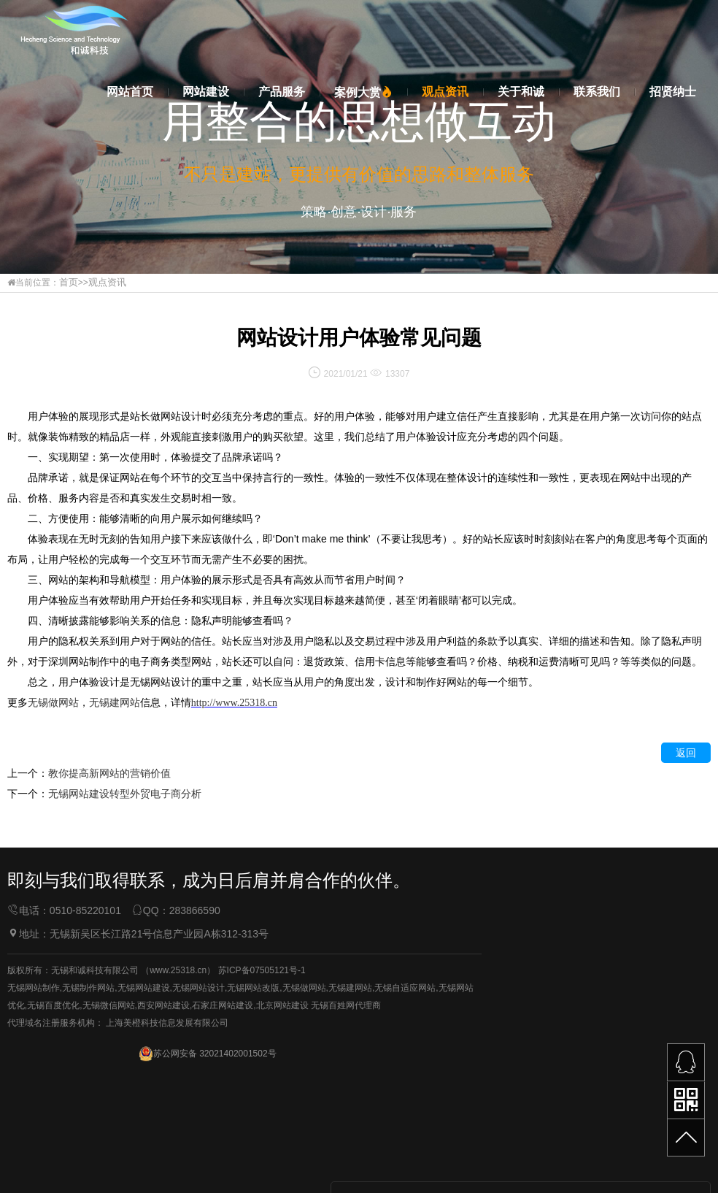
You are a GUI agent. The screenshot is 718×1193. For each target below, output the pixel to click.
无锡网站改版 (253, 1153)
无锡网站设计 (198, 1153)
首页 (68, 282)
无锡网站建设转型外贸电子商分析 (124, 793)
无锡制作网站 (88, 1153)
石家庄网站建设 (222, 1170)
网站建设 (205, 91)
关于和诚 (521, 91)
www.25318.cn (178, 1135)
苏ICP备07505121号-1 (262, 1135)
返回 (686, 752)
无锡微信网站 (108, 1170)
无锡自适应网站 (405, 1153)
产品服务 (281, 91)
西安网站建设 (163, 1170)
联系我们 (597, 91)
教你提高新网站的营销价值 (109, 772)
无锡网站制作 (33, 1153)
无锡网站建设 (143, 1153)
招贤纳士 (672, 91)
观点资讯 (445, 91)
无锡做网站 (304, 1153)
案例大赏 (363, 92)
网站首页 (130, 91)
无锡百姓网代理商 (346, 1170)
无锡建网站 (350, 1153)
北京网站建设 (282, 1170)
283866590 (194, 1049)
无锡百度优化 (53, 1170)
